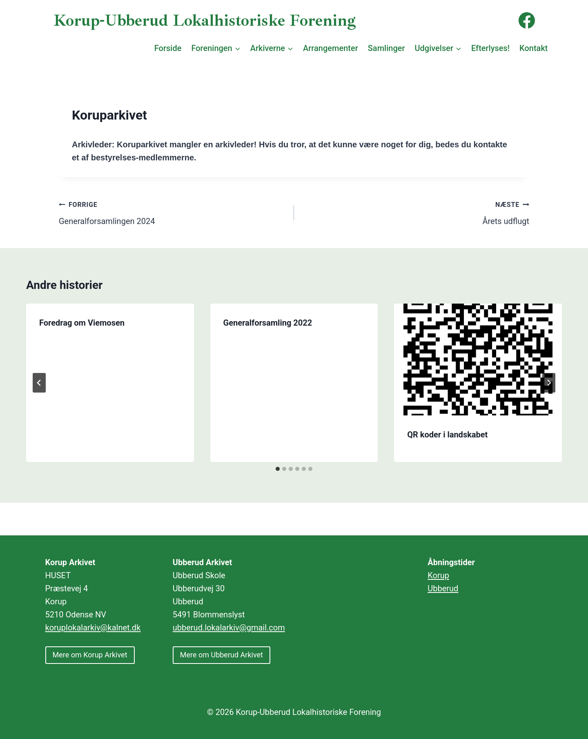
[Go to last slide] (39, 383)
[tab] (278, 469)
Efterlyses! (490, 48)
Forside (168, 48)
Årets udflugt (415, 212)
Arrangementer (330, 48)
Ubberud (443, 588)
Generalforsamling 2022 (267, 323)
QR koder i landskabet (447, 434)
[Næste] (548, 383)
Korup (438, 575)
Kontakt (533, 48)
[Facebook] (526, 20)
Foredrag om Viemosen (82, 323)
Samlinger (386, 48)
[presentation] (478, 359)
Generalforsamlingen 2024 (172, 212)
